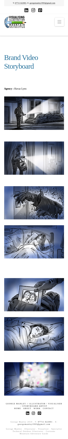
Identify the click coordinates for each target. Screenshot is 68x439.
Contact (48, 408)
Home (17, 408)
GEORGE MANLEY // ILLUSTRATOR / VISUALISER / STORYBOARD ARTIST (34, 405)
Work (37, 408)
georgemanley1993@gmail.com (42, 3)
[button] (59, 22)
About (27, 408)
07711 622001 (20, 3)
